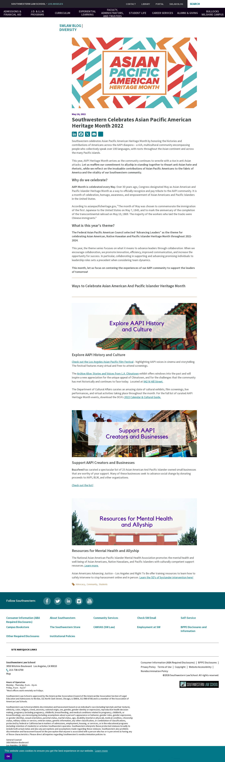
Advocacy (80, 584)
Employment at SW (148, 627)
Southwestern (37, 4)
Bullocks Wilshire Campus (213, 13)
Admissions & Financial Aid (12, 13)
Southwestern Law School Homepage (199, 684)
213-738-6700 (16, 669)
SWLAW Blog (176, 4)
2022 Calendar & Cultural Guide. (142, 397)
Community (92, 584)
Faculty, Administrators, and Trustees (112, 13)
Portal (160, 4)
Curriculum (62, 13)
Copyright (180, 666)
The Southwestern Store (65, 627)
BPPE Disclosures (207, 662)
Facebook (47, 601)
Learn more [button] (101, 750)
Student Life (137, 13)
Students (103, 584)
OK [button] (8, 756)
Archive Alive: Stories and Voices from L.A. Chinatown (108, 373)
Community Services (105, 618)
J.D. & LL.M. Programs (37, 13)
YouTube (89, 601)
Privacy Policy (148, 666)
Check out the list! (82, 485)
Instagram (79, 601)
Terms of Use (165, 666)
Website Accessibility (200, 666)
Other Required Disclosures (22, 636)
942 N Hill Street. (153, 381)
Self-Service (188, 618)
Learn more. (91, 565)
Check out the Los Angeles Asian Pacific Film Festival (102, 362)
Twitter (57, 601)
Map (8, 673)
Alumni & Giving (187, 13)
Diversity (67, 29)
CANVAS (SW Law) (104, 627)
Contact (131, 4)
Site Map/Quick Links (24, 649)
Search (195, 3)
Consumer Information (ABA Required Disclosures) (168, 662)
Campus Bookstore (17, 627)
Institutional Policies (62, 636)
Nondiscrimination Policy (154, 671)
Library (145, 4)
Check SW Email (146, 618)
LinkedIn (68, 601)
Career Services (162, 13)
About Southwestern (62, 618)
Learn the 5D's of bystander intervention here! (166, 577)
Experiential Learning (87, 13)
